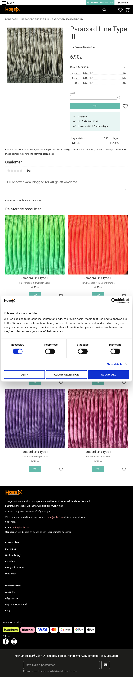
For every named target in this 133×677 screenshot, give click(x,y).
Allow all (108, 374)
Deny (24, 374)
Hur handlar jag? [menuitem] (13, 555)
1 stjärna (8, 170)
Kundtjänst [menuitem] (10, 549)
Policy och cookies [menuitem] (14, 567)
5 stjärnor (21, 170)
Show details (114, 364)
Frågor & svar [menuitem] (12, 598)
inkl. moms (122, 2)
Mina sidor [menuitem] (10, 573)
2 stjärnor (11, 170)
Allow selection (66, 374)
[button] (5, 3)
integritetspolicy (70, 671)
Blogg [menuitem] (8, 610)
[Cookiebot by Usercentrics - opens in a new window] (114, 300)
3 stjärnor (14, 170)
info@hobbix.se (56, 517)
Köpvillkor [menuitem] (10, 561)
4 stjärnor (18, 170)
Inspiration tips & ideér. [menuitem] (16, 604)
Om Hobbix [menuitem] (10, 592)
